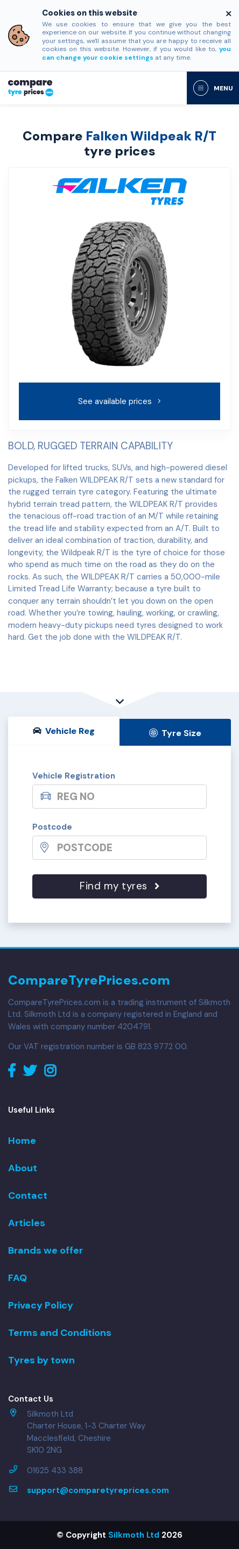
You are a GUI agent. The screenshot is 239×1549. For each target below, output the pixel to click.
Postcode (52, 827)
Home (22, 1140)
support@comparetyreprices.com (98, 1490)
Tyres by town (41, 1360)
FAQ (17, 1277)
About (22, 1168)
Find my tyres (119, 886)
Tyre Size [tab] (175, 733)
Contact (27, 1195)
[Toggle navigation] (213, 88)
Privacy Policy (40, 1305)
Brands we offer (45, 1250)
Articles (26, 1222)
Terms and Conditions (59, 1332)
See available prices (119, 401)
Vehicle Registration (73, 775)
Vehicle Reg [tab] (64, 731)
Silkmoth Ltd (133, 1535)
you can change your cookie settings (136, 53)
